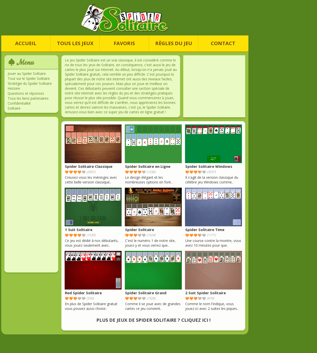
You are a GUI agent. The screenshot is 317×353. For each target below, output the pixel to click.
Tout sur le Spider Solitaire (29, 78)
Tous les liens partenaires (28, 98)
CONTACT (223, 43)
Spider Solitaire (139, 229)
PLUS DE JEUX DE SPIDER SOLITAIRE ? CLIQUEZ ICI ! (153, 320)
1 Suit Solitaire (78, 229)
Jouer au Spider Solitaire (27, 73)
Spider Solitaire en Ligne (147, 166)
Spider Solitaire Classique (88, 166)
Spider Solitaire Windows (208, 166)
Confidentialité (19, 103)
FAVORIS (124, 43)
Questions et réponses (26, 93)
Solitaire (14, 108)
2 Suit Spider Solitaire (205, 292)
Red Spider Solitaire (83, 292)
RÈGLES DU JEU (173, 43)
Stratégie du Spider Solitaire (30, 83)
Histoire (14, 88)
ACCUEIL (25, 43)
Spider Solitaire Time (204, 229)
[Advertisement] (31, 194)
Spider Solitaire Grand (145, 292)
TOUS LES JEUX (75, 43)
